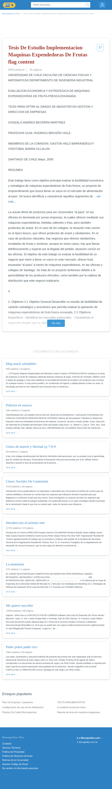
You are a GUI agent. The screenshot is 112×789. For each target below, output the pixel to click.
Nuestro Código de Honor (15, 764)
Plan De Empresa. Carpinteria (17, 702)
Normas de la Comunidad (15, 760)
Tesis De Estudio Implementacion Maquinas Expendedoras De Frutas (59, 14)
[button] (100, 55)
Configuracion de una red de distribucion (23, 707)
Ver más (56, 323)
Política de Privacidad (13, 752)
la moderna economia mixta (71, 707)
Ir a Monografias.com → (90, 738)
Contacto (6, 743)
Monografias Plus (11, 14)
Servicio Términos (11, 748)
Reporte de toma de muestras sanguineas (78, 712)
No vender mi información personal (20, 768)
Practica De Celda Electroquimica (19, 712)
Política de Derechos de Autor (17, 756)
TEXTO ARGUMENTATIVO (71, 702)
